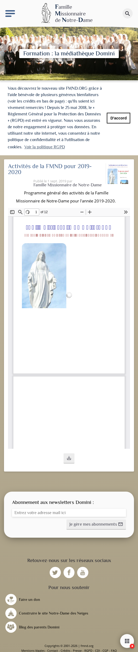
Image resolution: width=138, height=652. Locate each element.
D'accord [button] (119, 118)
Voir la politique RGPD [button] (44, 147)
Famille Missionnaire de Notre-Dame (67, 184)
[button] (69, 458)
